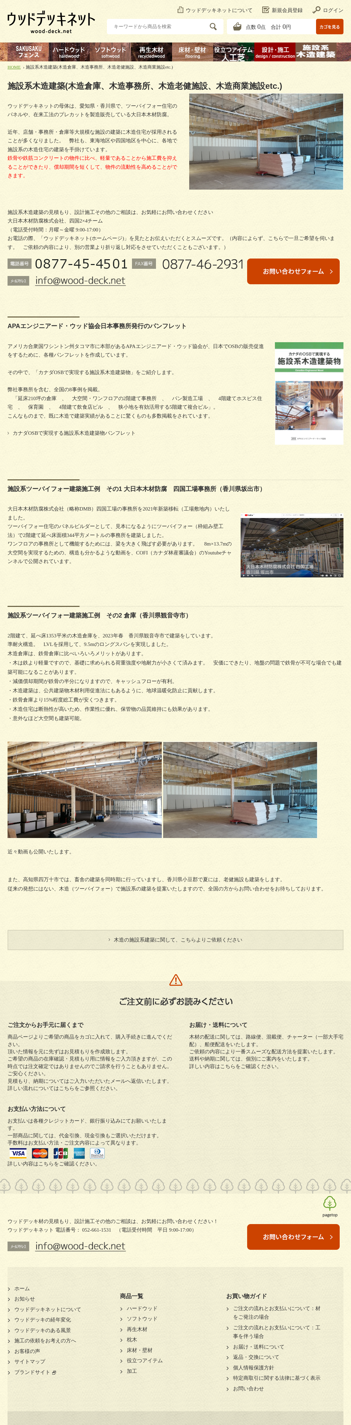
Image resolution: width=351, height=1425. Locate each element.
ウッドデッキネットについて (215, 10)
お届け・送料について (259, 1347)
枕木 (132, 1339)
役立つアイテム (145, 1360)
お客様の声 (27, 1351)
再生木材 (137, 1329)
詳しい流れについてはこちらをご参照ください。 (64, 1088)
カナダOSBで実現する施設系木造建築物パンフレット (74, 433)
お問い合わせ (248, 1388)
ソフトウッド (142, 1318)
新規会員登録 (282, 10)
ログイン (327, 10)
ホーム (22, 1288)
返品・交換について (256, 1357)
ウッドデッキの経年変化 (42, 1319)
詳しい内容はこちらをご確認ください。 (54, 1163)
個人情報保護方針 (253, 1367)
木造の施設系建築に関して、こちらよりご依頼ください (178, 940)
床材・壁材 (140, 1350)
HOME (14, 67)
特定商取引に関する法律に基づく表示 (276, 1378)
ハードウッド (142, 1308)
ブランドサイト (32, 1372)
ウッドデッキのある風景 (42, 1330)
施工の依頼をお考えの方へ (45, 1340)
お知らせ (24, 1299)
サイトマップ (29, 1361)
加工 (132, 1371)
